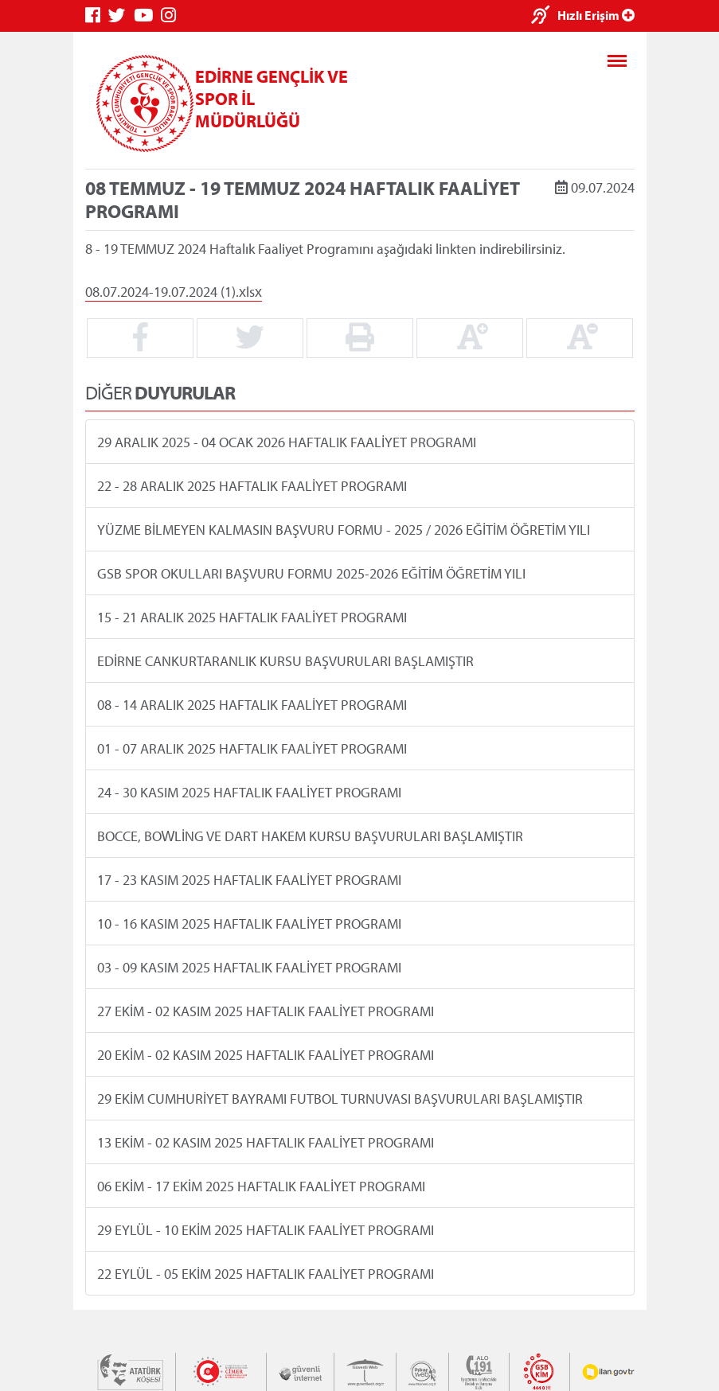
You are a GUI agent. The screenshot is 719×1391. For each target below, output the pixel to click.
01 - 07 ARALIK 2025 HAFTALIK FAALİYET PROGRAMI (251, 748)
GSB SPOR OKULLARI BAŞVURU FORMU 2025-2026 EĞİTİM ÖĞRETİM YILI (310, 573)
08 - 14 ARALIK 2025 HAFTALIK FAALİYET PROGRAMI (251, 705)
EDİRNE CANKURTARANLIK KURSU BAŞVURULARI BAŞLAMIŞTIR (284, 661)
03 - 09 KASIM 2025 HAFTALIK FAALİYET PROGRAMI (248, 967)
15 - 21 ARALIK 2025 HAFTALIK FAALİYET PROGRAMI (251, 617)
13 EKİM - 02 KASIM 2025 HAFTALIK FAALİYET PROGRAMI (264, 1142)
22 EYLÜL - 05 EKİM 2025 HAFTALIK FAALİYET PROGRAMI (264, 1273)
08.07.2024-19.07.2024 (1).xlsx (173, 291)
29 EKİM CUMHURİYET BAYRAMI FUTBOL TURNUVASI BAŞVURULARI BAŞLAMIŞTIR (339, 1098)
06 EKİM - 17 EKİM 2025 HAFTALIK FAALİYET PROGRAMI (260, 1186)
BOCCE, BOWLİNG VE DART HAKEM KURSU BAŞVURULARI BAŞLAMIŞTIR (309, 836)
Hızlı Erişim (596, 15)
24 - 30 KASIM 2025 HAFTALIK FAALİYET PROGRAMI (248, 792)
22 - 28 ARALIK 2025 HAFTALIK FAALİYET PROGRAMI (251, 486)
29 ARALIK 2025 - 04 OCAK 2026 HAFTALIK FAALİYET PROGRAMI (285, 442)
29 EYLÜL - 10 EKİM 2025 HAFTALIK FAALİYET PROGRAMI (264, 1230)
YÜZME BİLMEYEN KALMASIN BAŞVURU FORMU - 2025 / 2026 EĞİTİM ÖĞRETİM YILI (342, 529)
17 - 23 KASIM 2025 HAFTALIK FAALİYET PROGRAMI (248, 880)
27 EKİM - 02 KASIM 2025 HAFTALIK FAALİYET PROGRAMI (264, 1011)
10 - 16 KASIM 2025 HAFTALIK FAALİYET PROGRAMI (248, 923)
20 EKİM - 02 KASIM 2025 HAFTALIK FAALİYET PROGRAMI (264, 1055)
